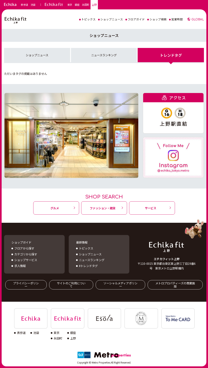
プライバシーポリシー (26, 284)
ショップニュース (37, 55)
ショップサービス (25, 260)
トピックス (86, 248)
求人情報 (20, 266)
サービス (150, 208)
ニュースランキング (104, 55)
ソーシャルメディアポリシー (120, 284)
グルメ (54, 208)
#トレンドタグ (88, 266)
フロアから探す (24, 248)
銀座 (77, 5)
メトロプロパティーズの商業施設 (175, 284)
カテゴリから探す (25, 254)
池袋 (33, 5)
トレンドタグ (171, 55)
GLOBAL (197, 19)
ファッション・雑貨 (102, 208)
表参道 (24, 5)
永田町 (85, 5)
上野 (94, 5)
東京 (69, 5)
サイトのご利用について (71, 284)
